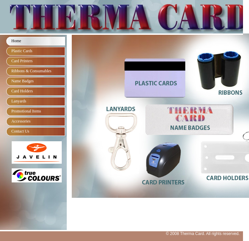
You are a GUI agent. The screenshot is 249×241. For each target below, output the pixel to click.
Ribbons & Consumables (31, 71)
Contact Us (20, 131)
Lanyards (18, 101)
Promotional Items (26, 111)
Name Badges (22, 81)
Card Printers (22, 61)
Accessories (20, 121)
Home (16, 40)
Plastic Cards (21, 51)
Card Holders (22, 91)
